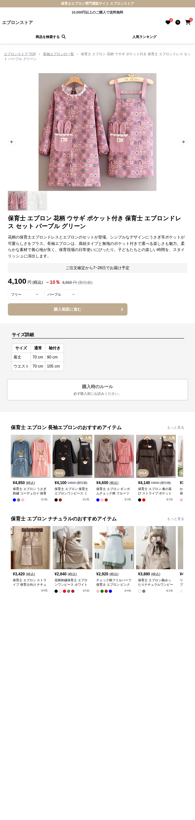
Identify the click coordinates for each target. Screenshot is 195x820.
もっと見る (175, 427)
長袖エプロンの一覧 (58, 54)
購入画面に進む (89, 309)
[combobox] (25, 294)
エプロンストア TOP (20, 54)
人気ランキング (144, 37)
